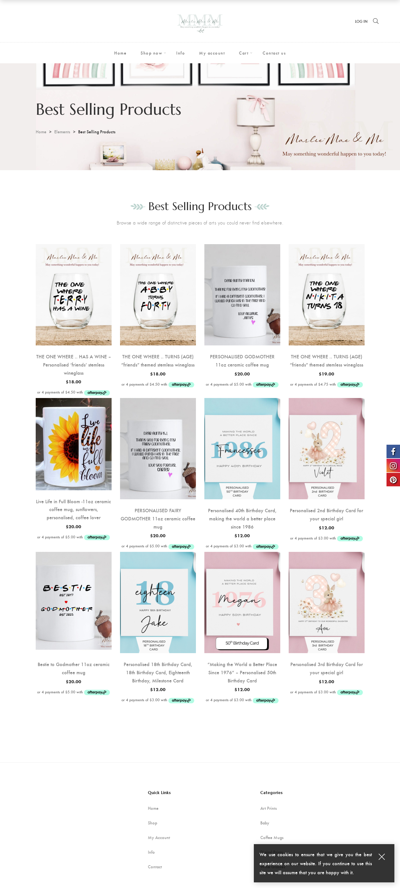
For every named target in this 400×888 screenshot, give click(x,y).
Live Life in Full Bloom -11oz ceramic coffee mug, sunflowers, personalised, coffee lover (73, 509)
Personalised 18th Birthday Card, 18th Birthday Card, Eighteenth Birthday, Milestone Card (158, 672)
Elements (62, 131)
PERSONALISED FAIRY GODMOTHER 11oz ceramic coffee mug (158, 518)
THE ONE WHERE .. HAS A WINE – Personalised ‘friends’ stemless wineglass (73, 364)
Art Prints (268, 808)
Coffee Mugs (272, 837)
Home (41, 131)
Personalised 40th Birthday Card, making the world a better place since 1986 (242, 518)
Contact (155, 866)
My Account (159, 837)
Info (151, 852)
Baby (264, 823)
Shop (152, 823)
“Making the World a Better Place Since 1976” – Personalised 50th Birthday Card (242, 672)
